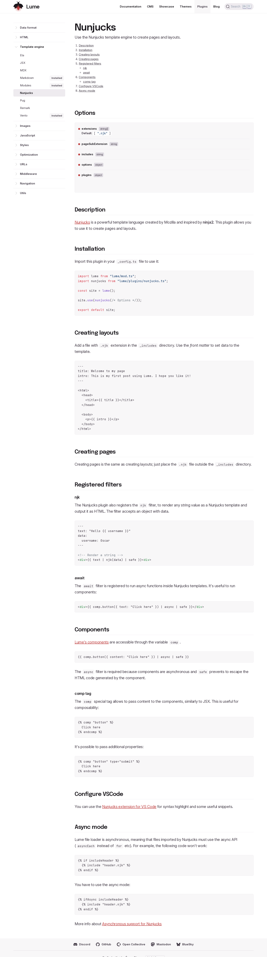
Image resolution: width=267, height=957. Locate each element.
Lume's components (92, 642)
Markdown (42, 78)
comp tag (89, 81)
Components (87, 77)
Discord (81, 944)
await (86, 72)
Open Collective (131, 944)
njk (85, 68)
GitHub (103, 944)
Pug (22, 100)
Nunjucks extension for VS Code (129, 806)
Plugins (202, 6)
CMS (150, 6)
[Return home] (26, 7)
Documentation (130, 6)
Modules (42, 85)
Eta (22, 55)
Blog (216, 6)
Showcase (166, 6)
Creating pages (89, 59)
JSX (22, 63)
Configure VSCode (91, 86)
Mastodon (161, 944)
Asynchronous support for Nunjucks (132, 924)
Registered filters (90, 63)
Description (86, 45)
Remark (25, 108)
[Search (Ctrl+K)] (239, 6)
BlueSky (185, 944)
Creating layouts (89, 54)
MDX (23, 70)
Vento (42, 115)
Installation (85, 50)
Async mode (87, 90)
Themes (186, 6)
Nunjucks (26, 93)
